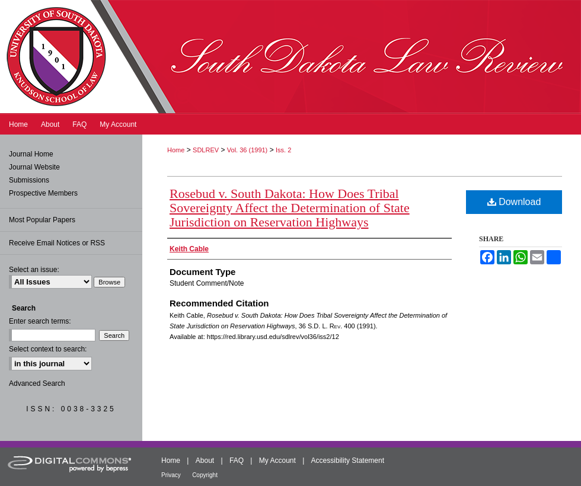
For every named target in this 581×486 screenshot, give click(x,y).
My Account (277, 460)
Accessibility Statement (347, 460)
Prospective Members (43, 193)
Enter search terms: (40, 321)
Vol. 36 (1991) (247, 150)
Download (514, 202)
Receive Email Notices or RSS (57, 243)
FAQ (236, 460)
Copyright (205, 475)
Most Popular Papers (42, 220)
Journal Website (34, 167)
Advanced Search (37, 383)
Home (175, 150)
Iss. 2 (283, 150)
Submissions (29, 180)
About (205, 460)
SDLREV (206, 150)
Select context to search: (48, 349)
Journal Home (31, 154)
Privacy (171, 475)
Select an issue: (34, 270)
